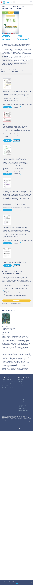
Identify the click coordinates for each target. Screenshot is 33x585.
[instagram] (16, 429)
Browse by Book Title (7, 379)
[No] (31, 582)
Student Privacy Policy (23, 408)
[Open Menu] (31, 2)
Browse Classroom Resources (8, 381)
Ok (16, 583)
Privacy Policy (21, 399)
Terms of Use (21, 395)
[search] (14, 2)
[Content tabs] (16, 74)
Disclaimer (20, 403)
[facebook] (14, 429)
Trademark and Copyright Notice (23, 411)
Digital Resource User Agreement (22, 406)
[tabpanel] (16, 173)
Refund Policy (21, 401)
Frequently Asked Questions (24, 383)
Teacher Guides (5, 385)
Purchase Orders (21, 385)
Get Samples (20, 379)
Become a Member (6, 397)
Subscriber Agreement (23, 397)
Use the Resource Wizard (8, 383)
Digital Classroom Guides (8, 387)
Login (19, 387)
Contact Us (20, 381)
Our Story (4, 395)
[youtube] (19, 429)
